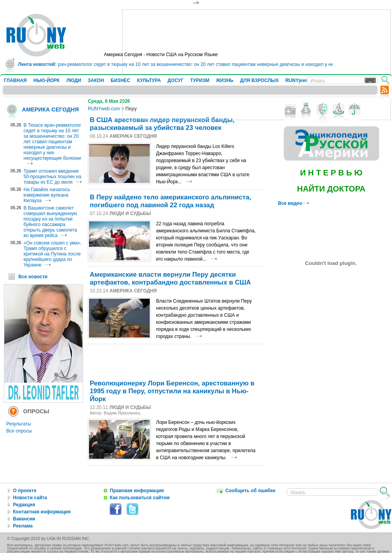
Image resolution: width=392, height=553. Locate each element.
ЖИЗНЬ (224, 80)
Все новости (32, 276)
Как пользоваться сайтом (140, 497)
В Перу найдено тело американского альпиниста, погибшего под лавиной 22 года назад (170, 201)
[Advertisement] (177, 360)
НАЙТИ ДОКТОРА (331, 188)
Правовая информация (137, 490)
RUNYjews (297, 80)
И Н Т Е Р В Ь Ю (331, 172)
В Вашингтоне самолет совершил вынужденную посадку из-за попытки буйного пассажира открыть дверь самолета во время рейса (50, 221)
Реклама (23, 526)
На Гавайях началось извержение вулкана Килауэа (47, 195)
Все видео (293, 203)
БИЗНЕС (120, 80)
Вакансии (24, 519)
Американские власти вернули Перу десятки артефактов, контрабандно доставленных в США (170, 278)
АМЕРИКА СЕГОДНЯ (50, 109)
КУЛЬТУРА (149, 80)
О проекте (24, 490)
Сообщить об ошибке (250, 490)
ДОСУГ (175, 80)
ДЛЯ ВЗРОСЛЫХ (259, 80)
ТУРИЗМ (199, 80)
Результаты (18, 424)
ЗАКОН (96, 80)
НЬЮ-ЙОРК (46, 80)
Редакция (24, 504)
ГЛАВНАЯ (15, 80)
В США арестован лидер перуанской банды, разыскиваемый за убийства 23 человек (162, 123)
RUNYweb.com (104, 108)
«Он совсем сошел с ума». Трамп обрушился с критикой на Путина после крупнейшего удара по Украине (53, 254)
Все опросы (19, 431)
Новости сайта (30, 497)
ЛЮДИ (73, 80)
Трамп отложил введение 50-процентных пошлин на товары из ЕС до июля (52, 176)
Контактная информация (42, 512)
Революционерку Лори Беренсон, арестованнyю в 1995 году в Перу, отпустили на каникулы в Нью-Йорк (172, 391)
